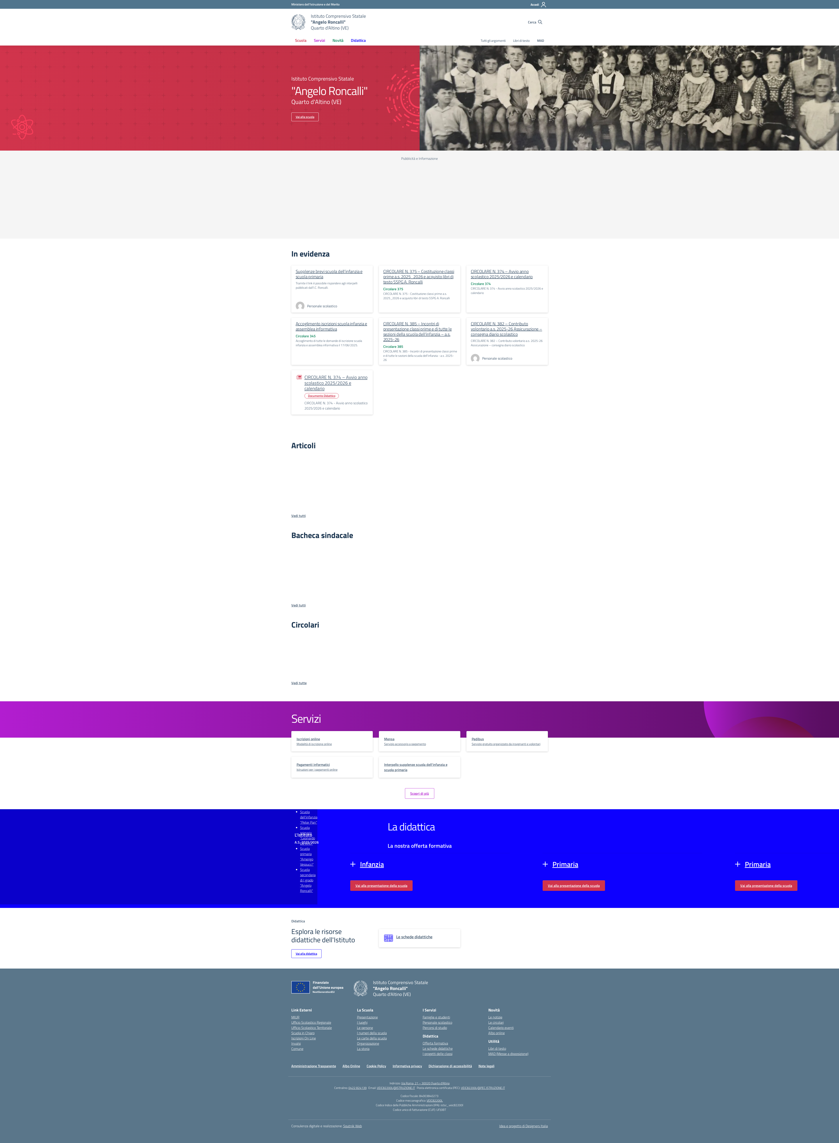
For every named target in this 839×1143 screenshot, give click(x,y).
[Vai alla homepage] (298, 22)
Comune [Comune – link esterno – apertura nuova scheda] (297, 1048)
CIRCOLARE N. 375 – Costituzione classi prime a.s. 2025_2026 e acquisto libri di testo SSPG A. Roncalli (418, 276)
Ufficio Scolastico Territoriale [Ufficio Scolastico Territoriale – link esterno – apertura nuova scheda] (311, 1027)
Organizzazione (368, 1043)
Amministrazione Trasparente (313, 1066)
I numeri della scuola (372, 1033)
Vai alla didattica (306, 953)
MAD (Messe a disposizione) (508, 1053)
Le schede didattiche (438, 1048)
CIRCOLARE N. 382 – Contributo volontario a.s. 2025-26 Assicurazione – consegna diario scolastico (506, 329)
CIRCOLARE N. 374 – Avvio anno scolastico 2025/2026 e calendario (502, 274)
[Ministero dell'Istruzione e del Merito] (315, 4)
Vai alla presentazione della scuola (381, 885)
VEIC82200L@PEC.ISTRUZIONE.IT (483, 1087)
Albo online (496, 1033)
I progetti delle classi (437, 1053)
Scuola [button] (300, 40)
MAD (540, 40)
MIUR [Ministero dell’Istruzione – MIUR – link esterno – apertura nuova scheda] (295, 1017)
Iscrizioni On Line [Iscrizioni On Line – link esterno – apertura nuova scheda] (303, 1038)
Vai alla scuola (305, 116)
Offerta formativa (435, 1043)
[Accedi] (538, 4)
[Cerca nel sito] (535, 22)
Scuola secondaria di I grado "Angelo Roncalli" (308, 880)
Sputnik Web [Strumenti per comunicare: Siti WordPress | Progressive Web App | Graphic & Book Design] (352, 1126)
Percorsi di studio (435, 1027)
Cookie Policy (376, 1066)
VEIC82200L (435, 1100)
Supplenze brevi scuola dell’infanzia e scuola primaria (329, 274)
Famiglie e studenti (436, 1017)
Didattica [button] (358, 40)
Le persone (365, 1027)
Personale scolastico (437, 1022)
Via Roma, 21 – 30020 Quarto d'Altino (425, 1083)
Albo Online (351, 1066)
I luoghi (362, 1022)
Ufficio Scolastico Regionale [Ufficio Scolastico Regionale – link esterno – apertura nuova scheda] (311, 1022)
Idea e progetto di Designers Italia (523, 1126)
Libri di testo (521, 40)
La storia (363, 1048)
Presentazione (367, 1017)
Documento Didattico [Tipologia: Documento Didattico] (321, 395)
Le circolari (496, 1022)
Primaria (565, 864)
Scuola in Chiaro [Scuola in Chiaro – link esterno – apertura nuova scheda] (303, 1033)
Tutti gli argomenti (493, 40)
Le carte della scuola (372, 1038)
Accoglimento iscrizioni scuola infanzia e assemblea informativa (331, 326)
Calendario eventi (501, 1027)
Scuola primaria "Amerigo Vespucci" (307, 856)
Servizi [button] (319, 40)
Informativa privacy (407, 1066)
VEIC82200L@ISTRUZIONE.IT (396, 1087)
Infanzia (372, 864)
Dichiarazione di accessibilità (450, 1066)
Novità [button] (337, 40)
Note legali (486, 1066)
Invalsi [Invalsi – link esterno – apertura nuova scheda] (296, 1043)
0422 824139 (357, 1087)
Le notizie (495, 1017)
